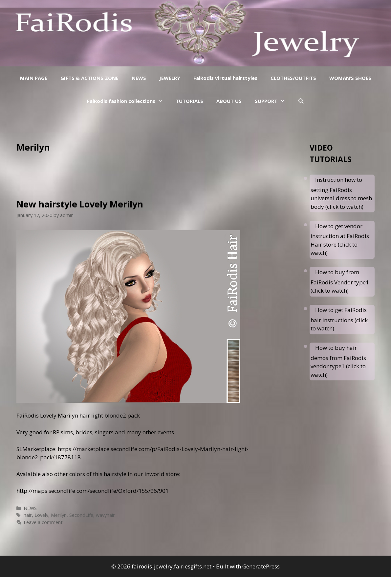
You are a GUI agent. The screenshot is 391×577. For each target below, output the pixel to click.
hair (28, 515)
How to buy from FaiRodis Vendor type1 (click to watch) (340, 281)
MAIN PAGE (33, 78)
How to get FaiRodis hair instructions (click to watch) (339, 319)
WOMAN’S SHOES (350, 78)
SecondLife (81, 515)
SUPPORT (273, 100)
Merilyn (59, 515)
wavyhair (105, 515)
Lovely (41, 515)
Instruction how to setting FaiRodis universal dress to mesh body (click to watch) (341, 193)
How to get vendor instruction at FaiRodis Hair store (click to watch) (340, 239)
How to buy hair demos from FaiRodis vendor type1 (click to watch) (338, 361)
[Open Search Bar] (301, 100)
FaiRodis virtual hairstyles (225, 78)
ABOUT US (229, 101)
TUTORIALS (189, 101)
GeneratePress (261, 566)
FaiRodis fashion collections (128, 100)
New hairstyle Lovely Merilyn (79, 204)
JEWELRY (169, 78)
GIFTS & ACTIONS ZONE (89, 78)
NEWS (139, 78)
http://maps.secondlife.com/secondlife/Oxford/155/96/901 (92, 490)
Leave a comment (43, 522)
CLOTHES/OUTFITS (293, 78)
